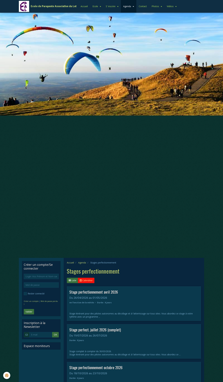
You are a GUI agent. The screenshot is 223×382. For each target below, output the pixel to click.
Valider (28, 311)
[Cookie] (6, 375)
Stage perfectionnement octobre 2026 (96, 367)
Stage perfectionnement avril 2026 (93, 292)
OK (55, 334)
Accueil (84, 6)
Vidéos (170, 6)
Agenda (127, 6)
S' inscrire (111, 6)
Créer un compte (31, 301)
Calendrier (86, 280)
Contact (143, 6)
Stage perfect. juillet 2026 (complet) (95, 329)
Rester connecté (34, 293)
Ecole (95, 6)
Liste (72, 280)
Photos (156, 6)
